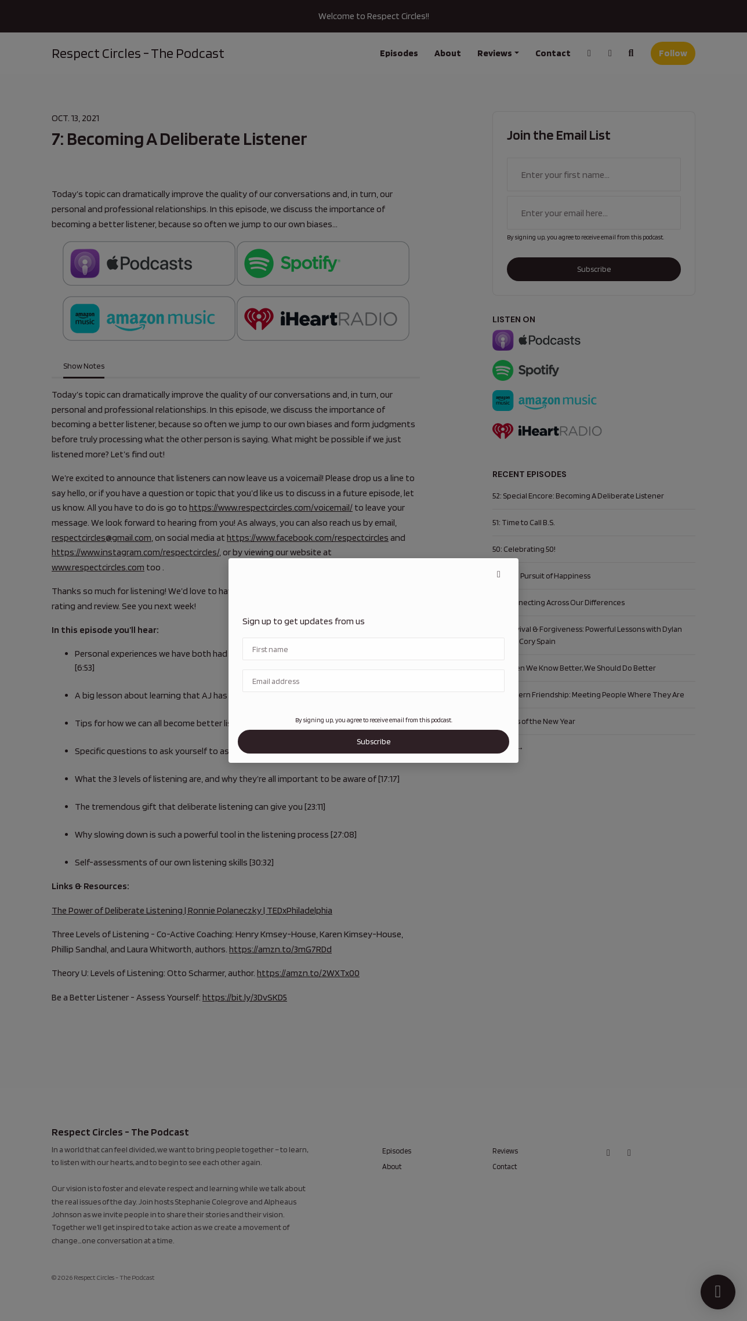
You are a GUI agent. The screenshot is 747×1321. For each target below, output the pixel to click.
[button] (499, 574)
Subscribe (374, 741)
